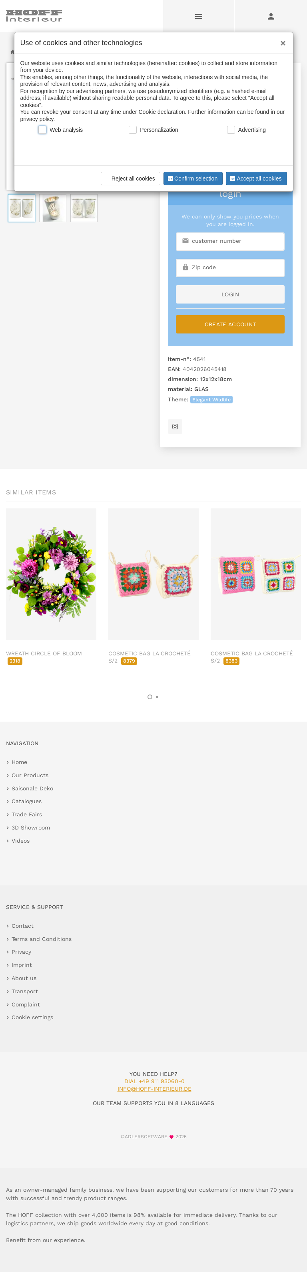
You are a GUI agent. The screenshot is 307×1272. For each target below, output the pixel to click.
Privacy (21, 952)
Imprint (22, 965)
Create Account (230, 324)
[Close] (281, 40)
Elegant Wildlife (211, 400)
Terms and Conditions (42, 939)
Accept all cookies (255, 178)
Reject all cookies (129, 178)
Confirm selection (191, 178)
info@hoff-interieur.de (154, 1088)
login (230, 294)
